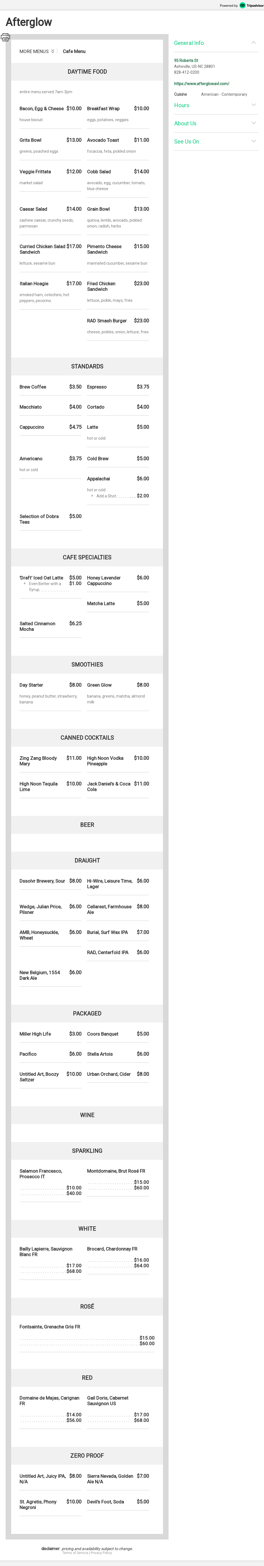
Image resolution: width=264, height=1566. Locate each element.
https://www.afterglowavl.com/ (201, 84)
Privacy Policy (101, 1553)
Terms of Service (75, 1553)
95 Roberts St (186, 60)
